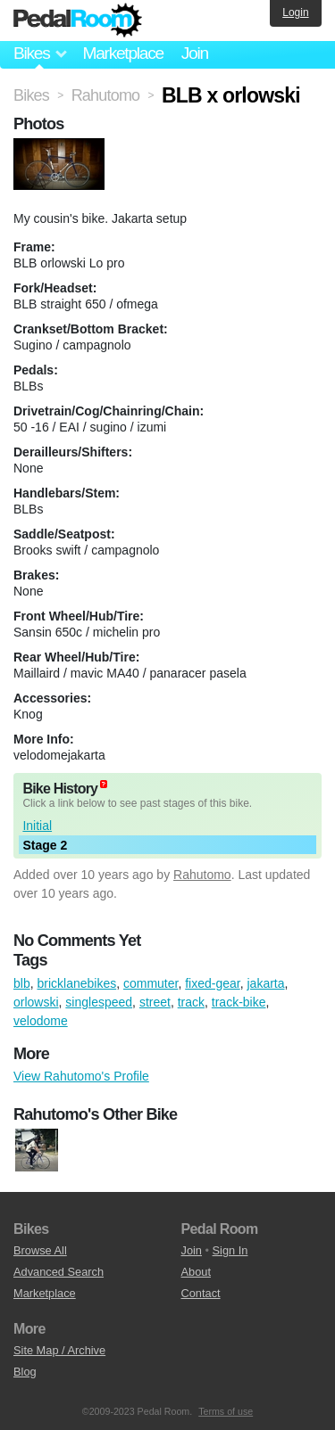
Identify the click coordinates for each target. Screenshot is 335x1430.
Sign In (230, 1250)
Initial (37, 825)
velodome (40, 1021)
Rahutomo (202, 874)
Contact (201, 1293)
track (191, 1002)
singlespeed (98, 1002)
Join (194, 53)
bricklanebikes (76, 983)
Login (295, 12)
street (155, 1002)
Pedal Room (77, 20)
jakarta (265, 983)
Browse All (40, 1250)
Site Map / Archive (59, 1350)
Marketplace (122, 53)
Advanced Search (58, 1271)
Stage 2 (44, 845)
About (196, 1271)
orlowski (36, 1002)
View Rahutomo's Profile (81, 1076)
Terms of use (225, 1411)
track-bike (239, 1002)
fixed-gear (212, 983)
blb (21, 983)
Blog (25, 1371)
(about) (103, 784)
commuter (150, 983)
